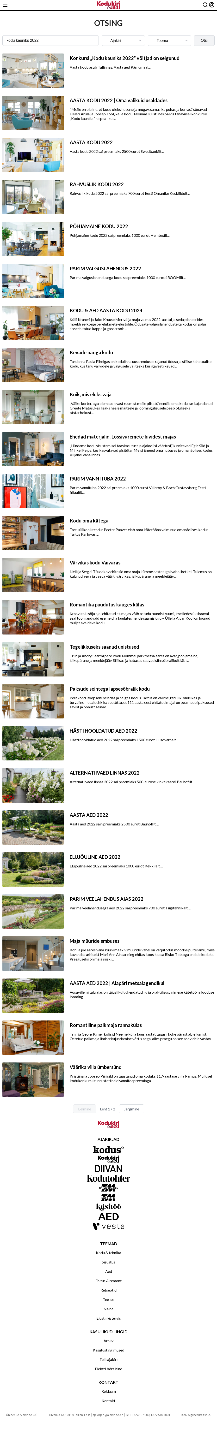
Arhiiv (108, 1340)
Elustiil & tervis (108, 1318)
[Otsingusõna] (50, 40)
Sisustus (108, 1262)
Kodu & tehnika (108, 1252)
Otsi (204, 40)
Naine (108, 1308)
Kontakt (108, 1400)
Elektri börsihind (108, 1368)
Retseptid (108, 1290)
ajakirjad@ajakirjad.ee (108, 1415)
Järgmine (131, 1109)
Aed (108, 1271)
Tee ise (108, 1299)
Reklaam (108, 1391)
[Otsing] (205, 5)
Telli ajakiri (108, 1359)
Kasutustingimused (108, 1350)
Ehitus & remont (108, 1280)
